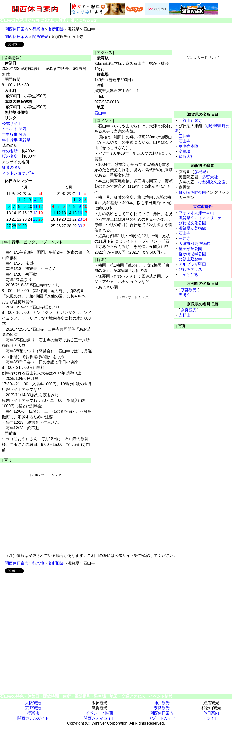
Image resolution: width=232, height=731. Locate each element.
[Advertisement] (46, 511)
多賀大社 (186, 156)
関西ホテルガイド (33, 718)
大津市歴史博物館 (194, 244)
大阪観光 (33, 703)
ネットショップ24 (18, 173)
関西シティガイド (99, 718)
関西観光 (40, 37)
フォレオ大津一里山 (196, 213)
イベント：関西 (99, 713)
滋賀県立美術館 (192, 228)
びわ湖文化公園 (212, 182)
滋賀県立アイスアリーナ (200, 218)
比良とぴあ (188, 274)
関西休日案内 (16, 29)
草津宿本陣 (188, 146)
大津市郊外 (202, 207)
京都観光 (188, 290)
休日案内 (211, 713)
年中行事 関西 (14, 134)
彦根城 (184, 151)
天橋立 (184, 295)
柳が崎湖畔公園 (192, 192)
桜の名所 (10, 156)
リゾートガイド (161, 718)
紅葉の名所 (12, 167)
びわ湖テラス (190, 269)
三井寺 (184, 136)
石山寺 (100, 113)
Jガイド (211, 718)
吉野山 (184, 315)
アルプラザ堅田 (192, 264)
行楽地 (38, 29)
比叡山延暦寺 (190, 120)
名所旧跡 (56, 29)
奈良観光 (188, 310)
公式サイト (12, 123)
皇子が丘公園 (190, 249)
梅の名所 (10, 151)
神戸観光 (162, 703)
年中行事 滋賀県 (16, 140)
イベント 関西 (14, 129)
